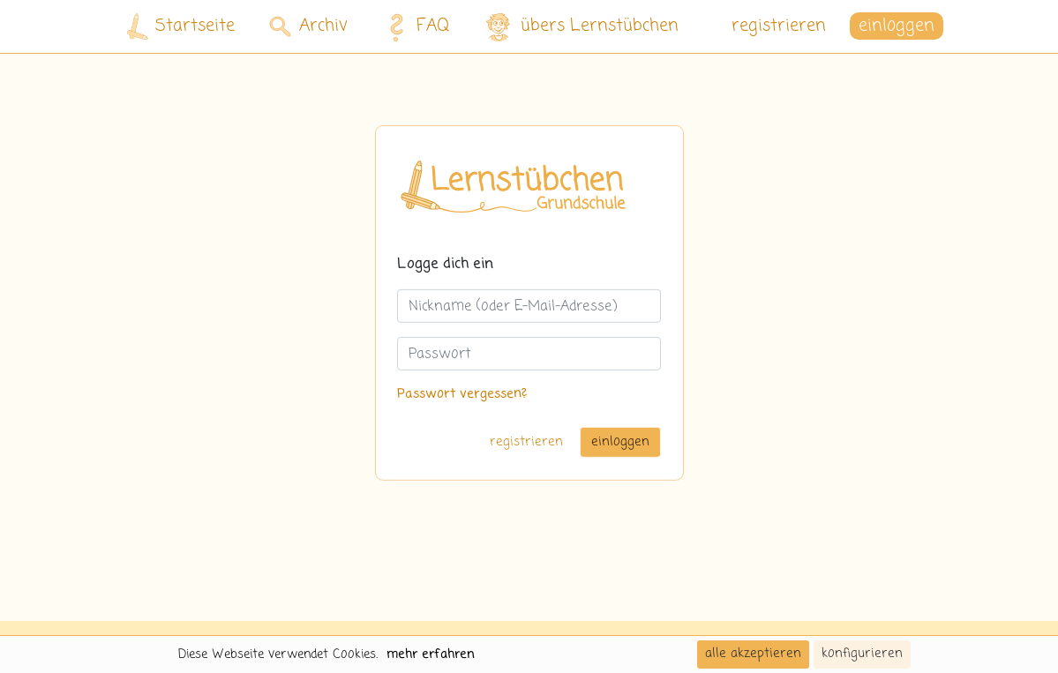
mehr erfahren (430, 654)
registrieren (779, 26)
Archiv (308, 26)
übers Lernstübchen (581, 26)
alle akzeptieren (753, 653)
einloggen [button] (896, 26)
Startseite (181, 27)
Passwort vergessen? (462, 394)
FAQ (414, 26)
